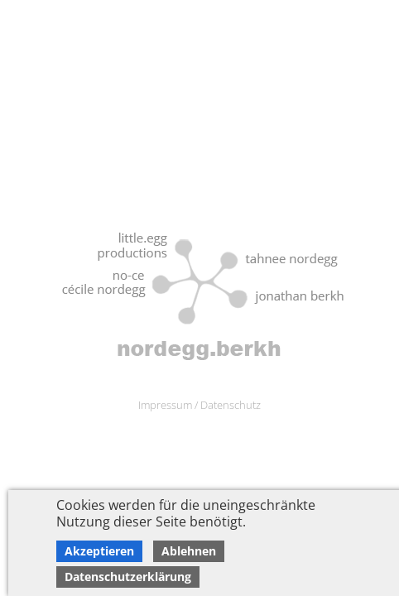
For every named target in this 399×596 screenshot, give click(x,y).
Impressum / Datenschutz (199, 404)
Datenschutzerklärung (128, 576)
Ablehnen (188, 551)
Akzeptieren (99, 551)
